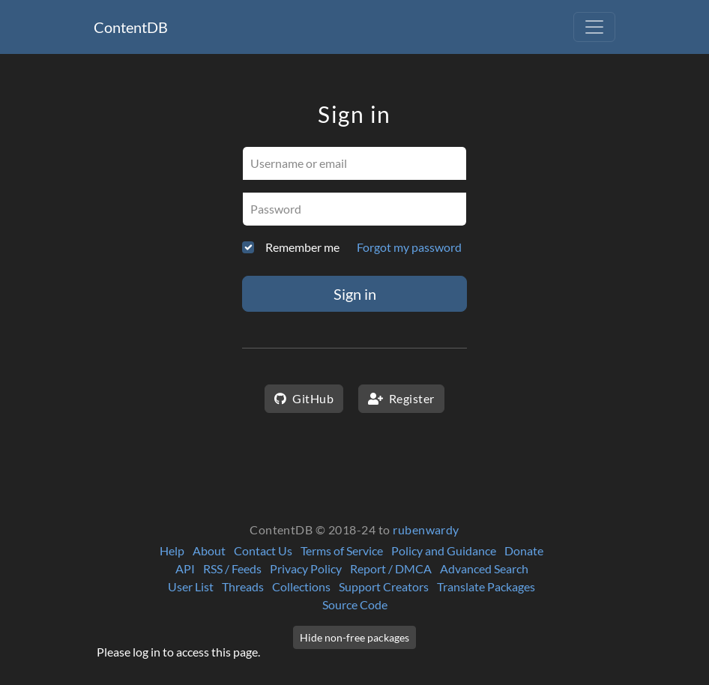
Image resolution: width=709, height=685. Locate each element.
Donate (523, 550)
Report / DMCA (391, 568)
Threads (243, 586)
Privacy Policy (306, 568)
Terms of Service (342, 550)
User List (191, 586)
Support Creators (384, 586)
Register (401, 398)
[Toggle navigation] (594, 27)
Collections (301, 586)
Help (172, 550)
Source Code (354, 604)
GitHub (304, 398)
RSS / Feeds (232, 568)
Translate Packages (486, 586)
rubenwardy (426, 529)
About (209, 550)
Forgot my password (409, 247)
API (185, 568)
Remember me (302, 247)
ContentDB (131, 27)
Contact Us (263, 550)
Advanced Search (484, 568)
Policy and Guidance (443, 550)
